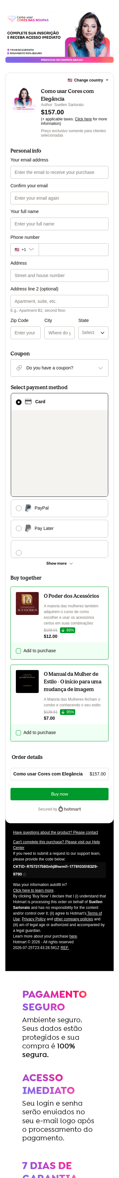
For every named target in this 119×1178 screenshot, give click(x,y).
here (73, 861)
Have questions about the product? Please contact (55, 757)
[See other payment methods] (59, 488)
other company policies (73, 844)
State (67, 320)
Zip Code (19, 320)
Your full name (24, 211)
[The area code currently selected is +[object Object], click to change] (24, 249)
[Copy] (59, 795)
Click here (83, 119)
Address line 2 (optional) (34, 288)
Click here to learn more (33, 815)
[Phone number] (74, 249)
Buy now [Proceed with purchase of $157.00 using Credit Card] (59, 719)
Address (18, 263)
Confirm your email (29, 185)
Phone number (25, 237)
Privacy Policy (34, 844)
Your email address (29, 159)
